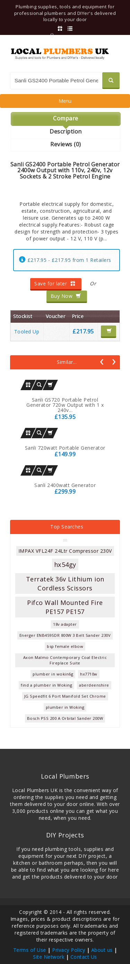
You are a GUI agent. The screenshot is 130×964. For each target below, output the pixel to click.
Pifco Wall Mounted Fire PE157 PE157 (65, 607)
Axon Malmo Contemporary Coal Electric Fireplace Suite (65, 660)
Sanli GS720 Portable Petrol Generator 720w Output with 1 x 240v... (65, 405)
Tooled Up (27, 331)
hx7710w (88, 674)
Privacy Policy (68, 950)
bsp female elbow (65, 646)
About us (102, 950)
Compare (65, 118)
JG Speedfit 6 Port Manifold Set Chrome (65, 696)
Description (66, 131)
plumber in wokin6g (53, 674)
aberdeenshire (94, 685)
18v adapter (65, 624)
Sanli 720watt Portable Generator (65, 447)
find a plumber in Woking (46, 685)
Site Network (48, 957)
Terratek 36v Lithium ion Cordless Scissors (65, 583)
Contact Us (83, 957)
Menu (64, 102)
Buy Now (66, 296)
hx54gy (65, 564)
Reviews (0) (65, 144)
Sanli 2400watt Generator (65, 485)
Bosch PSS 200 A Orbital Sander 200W (65, 718)
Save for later (55, 283)
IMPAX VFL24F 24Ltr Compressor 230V (65, 551)
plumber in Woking (65, 707)
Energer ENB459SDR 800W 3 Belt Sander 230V (65, 635)
